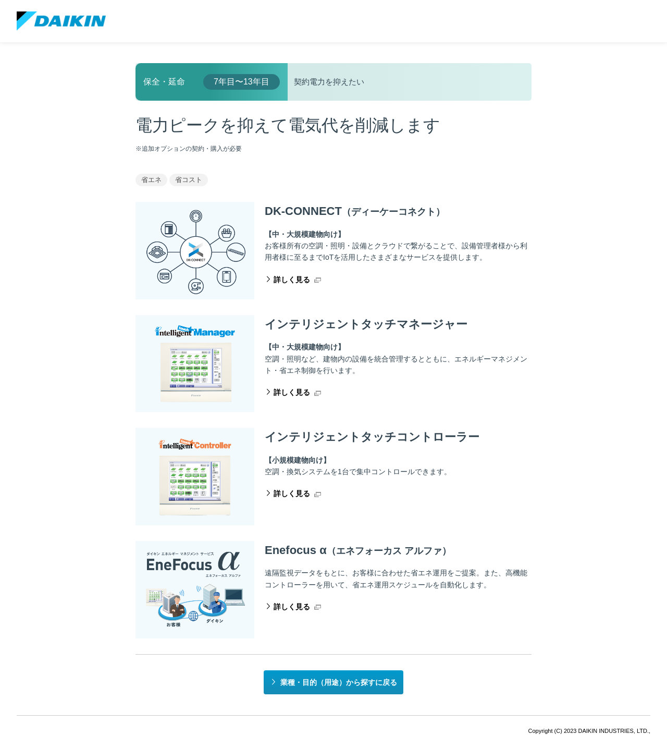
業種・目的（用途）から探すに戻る (338, 682)
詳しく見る (292, 279)
